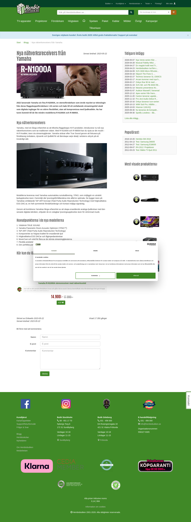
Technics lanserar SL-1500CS (148, 77)
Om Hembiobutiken (25, 447)
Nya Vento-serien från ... (146, 60)
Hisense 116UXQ (143, 107)
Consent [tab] (54, 251)
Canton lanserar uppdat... (147, 96)
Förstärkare (57, 21)
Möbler (127, 21)
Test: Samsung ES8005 (146, 144)
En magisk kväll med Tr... (146, 65)
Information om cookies (95, 507)
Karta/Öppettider (24, 421)
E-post (33, 344)
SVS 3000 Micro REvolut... (147, 71)
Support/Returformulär (26, 424)
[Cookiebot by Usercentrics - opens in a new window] (144, 244)
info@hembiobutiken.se (149, 424)
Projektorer (41, 21)
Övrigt (138, 21)
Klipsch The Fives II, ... (145, 74)
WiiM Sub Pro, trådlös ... (146, 104)
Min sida (170, 4)
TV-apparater (24, 21)
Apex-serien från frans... (146, 93)
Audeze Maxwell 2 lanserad (147, 90)
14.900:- (57, 297)
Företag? (158, 4)
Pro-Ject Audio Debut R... (147, 99)
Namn (33, 337)
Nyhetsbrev (21, 441)
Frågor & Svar (23, 427)
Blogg (19, 434)
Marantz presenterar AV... (146, 88)
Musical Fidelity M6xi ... (146, 63)
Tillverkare (95, 28)
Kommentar (30, 351)
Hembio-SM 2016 (143, 139)
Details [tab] (95, 251)
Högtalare (73, 21)
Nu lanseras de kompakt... (147, 110)
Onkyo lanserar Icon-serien (147, 102)
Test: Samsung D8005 (145, 142)
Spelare (93, 21)
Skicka (45, 374)
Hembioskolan (135, 4)
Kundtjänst (121, 4)
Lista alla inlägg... (132, 118)
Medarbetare (22, 451)
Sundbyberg (63, 440)
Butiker (109, 4)
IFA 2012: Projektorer (145, 147)
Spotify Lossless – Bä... (146, 113)
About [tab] (137, 251)
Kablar (115, 21)
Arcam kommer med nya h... (148, 79)
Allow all (136, 275)
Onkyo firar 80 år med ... (146, 82)
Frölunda (103, 440)
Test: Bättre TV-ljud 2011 (146, 150)
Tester (148, 4)
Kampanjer (152, 21)
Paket (105, 21)
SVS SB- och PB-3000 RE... (148, 85)
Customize (95, 275)
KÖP (61, 303)
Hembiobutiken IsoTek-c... (147, 68)
